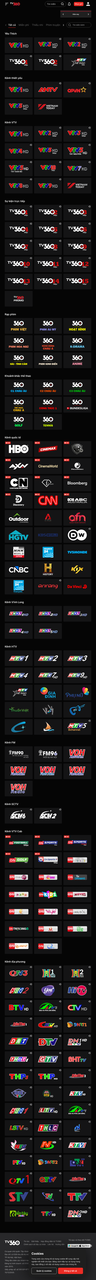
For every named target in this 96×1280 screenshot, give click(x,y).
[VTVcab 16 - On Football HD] (18, 843)
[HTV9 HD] (77, 675)
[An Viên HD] (77, 727)
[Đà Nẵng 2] (48, 1162)
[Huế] (18, 1093)
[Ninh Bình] (48, 1145)
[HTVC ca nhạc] (77, 710)
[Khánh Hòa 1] (77, 1145)
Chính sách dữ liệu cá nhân (35, 1244)
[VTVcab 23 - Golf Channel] (18, 860)
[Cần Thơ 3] (77, 1179)
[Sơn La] (18, 1197)
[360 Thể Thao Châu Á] (18, 404)
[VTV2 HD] (77, 45)
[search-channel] (70, 25)
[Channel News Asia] (48, 518)
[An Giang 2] (18, 990)
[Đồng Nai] (77, 1214)
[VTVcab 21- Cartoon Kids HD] (48, 894)
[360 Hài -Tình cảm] (18, 360)
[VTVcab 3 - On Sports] (48, 843)
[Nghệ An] (18, 1145)
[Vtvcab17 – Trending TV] (18, 929)
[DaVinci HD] (77, 586)
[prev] (5, 25)
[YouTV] (48, 990)
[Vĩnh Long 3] (77, 614)
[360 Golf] (18, 422)
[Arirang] (48, 586)
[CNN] (48, 500)
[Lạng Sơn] (18, 1128)
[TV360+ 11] (48, 264)
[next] (63, 25)
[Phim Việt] (18, 326)
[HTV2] (48, 658)
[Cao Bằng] (48, 1025)
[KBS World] (48, 535)
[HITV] (77, 990)
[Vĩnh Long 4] (18, 631)
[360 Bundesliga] (77, 404)
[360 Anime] (77, 360)
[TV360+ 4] (18, 230)
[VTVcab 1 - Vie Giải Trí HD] (77, 860)
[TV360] (18, 299)
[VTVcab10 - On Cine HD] (48, 877)
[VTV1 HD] (18, 45)
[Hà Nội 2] (77, 973)
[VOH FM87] (48, 771)
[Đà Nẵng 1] (77, 1025)
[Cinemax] (48, 449)
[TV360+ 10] (18, 264)
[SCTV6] (18, 816)
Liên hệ (51, 1244)
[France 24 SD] (18, 586)
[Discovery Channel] (18, 500)
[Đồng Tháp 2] (18, 1214)
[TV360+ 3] (77, 213)
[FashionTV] (48, 483)
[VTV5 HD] (18, 107)
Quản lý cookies (44, 1271)
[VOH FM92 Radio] (18, 788)
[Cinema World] (48, 466)
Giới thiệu (35, 1241)
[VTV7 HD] (77, 168)
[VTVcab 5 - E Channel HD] (18, 912)
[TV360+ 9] (77, 247)
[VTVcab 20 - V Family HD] (48, 929)
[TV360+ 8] (48, 247)
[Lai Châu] (48, 1111)
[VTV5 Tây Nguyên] (77, 151)
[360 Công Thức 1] (48, 404)
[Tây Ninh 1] (77, 1128)
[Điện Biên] (48, 1042)
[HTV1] (18, 658)
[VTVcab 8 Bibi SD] (18, 894)
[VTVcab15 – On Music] (77, 912)
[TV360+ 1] (18, 62)
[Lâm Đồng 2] (48, 1007)
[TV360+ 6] (77, 230)
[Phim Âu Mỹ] (48, 326)
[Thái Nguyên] (48, 1197)
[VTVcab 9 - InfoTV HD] (18, 946)
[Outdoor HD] (18, 518)
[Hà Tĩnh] (77, 1059)
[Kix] (77, 569)
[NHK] (18, 552)
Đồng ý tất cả (70, 1271)
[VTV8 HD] (18, 185)
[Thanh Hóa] (77, 1197)
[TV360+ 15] (77, 281)
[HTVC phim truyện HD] (48, 710)
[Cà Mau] (77, 1007)
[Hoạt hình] (77, 326)
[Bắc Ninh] (18, 1007)
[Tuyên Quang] (48, 1214)
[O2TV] (48, 946)
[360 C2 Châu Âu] (48, 387)
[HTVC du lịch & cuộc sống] (48, 727)
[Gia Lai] (48, 1059)
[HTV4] (18, 675)
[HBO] (18, 449)
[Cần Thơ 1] (18, 1025)
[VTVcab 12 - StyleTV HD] (48, 912)
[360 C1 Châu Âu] (18, 387)
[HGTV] (18, 535)
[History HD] (48, 569)
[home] (15, 4)
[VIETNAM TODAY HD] (48, 107)
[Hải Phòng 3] (18, 1076)
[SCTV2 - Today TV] (48, 816)
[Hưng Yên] (48, 1093)
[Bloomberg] (77, 483)
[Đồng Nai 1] (77, 1042)
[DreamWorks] (77, 466)
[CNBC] (18, 569)
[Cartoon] (18, 483)
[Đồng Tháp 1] (18, 1059)
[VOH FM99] (18, 771)
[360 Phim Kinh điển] (48, 360)
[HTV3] (77, 658)
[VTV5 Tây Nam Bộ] (18, 168)
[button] (13, 25)
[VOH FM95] (77, 771)
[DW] (77, 535)
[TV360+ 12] (77, 264)
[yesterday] (63, 14)
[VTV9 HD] (48, 185)
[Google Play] (72, 1246)
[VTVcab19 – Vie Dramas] (77, 877)
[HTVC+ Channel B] (18, 727)
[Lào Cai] (48, 1128)
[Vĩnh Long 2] (48, 614)
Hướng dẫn (59, 1244)
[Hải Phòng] (48, 1076)
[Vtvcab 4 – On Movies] (77, 894)
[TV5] (77, 552)
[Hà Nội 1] (48, 973)
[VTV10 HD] (48, 168)
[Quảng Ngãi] (77, 1162)
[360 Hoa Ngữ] (18, 343)
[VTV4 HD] (18, 151)
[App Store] (83, 1246)
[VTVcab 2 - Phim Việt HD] (18, 877)
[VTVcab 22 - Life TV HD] (77, 929)
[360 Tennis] (48, 422)
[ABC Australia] (77, 500)
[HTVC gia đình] (48, 692)
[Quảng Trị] (48, 1179)
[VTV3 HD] (48, 45)
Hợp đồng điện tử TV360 (51, 1241)
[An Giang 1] (18, 1111)
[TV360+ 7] (18, 247)
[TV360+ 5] (48, 230)
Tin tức (27, 1241)
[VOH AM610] (77, 754)
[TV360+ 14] (48, 281)
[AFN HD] (77, 518)
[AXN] (18, 466)
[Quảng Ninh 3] (18, 973)
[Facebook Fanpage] (90, 1246)
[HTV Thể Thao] (77, 62)
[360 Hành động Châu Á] (48, 343)
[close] (91, 7)
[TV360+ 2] (48, 62)
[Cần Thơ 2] (77, 1076)
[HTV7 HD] (48, 675)
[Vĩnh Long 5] (48, 631)
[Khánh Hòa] (77, 1093)
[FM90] (18, 754)
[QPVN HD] (77, 89)
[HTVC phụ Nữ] (77, 692)
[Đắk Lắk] (18, 1042)
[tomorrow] (88, 14)
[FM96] (48, 754)
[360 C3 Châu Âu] (77, 387)
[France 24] (48, 552)
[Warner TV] (77, 449)
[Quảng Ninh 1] (18, 1179)
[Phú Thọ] (18, 1162)
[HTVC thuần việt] (18, 710)
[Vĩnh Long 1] (18, 614)
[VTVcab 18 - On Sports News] (77, 843)
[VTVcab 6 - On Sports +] (48, 860)
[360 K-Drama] (77, 343)
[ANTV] (48, 89)
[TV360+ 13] (18, 281)
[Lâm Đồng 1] (77, 1111)
